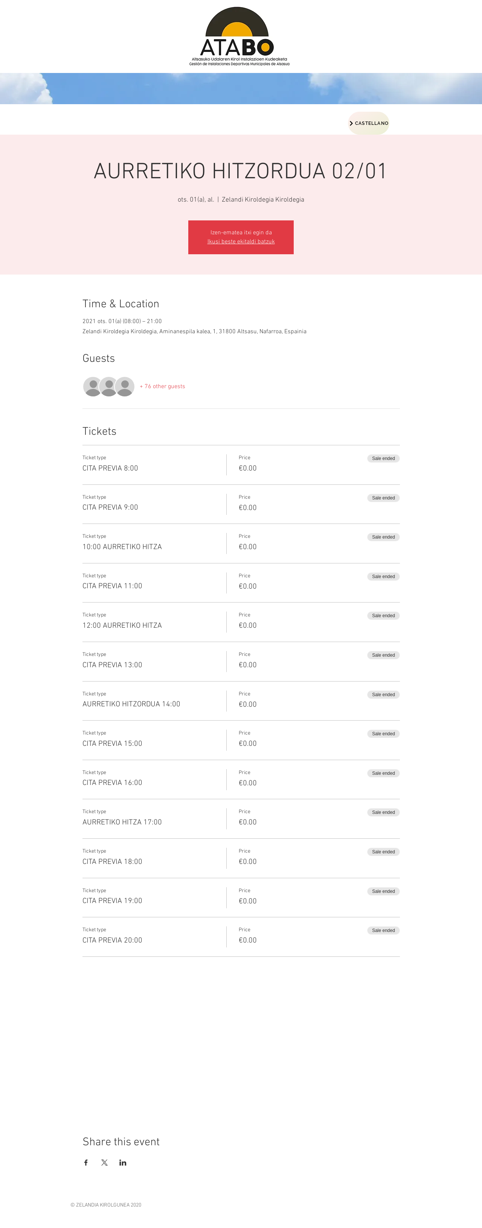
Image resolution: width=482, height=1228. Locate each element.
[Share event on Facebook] (86, 1163)
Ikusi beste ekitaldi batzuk (241, 242)
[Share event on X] (104, 1163)
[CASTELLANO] (368, 123)
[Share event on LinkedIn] (123, 1163)
